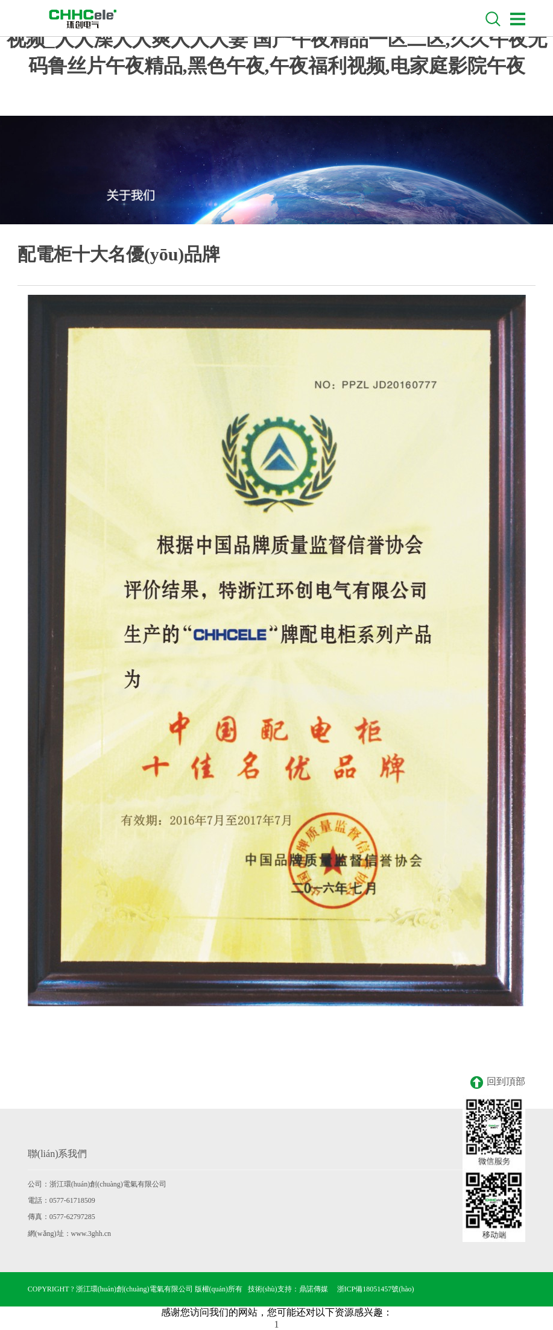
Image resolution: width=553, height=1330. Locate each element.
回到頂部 (497, 1082)
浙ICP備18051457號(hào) (375, 1289)
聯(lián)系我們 (57, 1154)
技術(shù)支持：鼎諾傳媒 (288, 1289)
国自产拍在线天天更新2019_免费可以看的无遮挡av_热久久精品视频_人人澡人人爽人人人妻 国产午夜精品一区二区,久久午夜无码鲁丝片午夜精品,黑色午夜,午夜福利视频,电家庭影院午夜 (277, 39)
